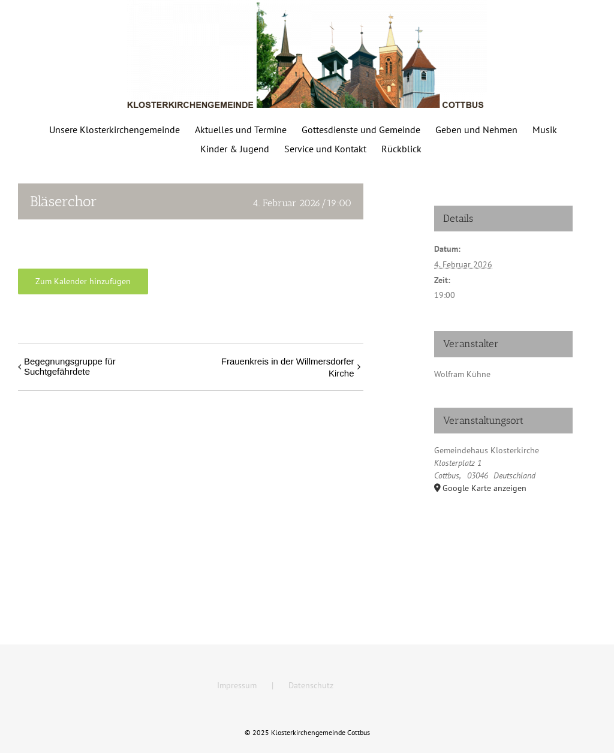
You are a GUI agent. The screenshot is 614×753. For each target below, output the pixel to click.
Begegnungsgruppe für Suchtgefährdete (70, 366)
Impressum (237, 685)
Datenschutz (310, 685)
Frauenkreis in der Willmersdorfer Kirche (287, 367)
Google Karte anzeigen (484, 488)
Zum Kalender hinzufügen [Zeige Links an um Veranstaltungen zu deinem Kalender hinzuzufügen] (83, 281)
